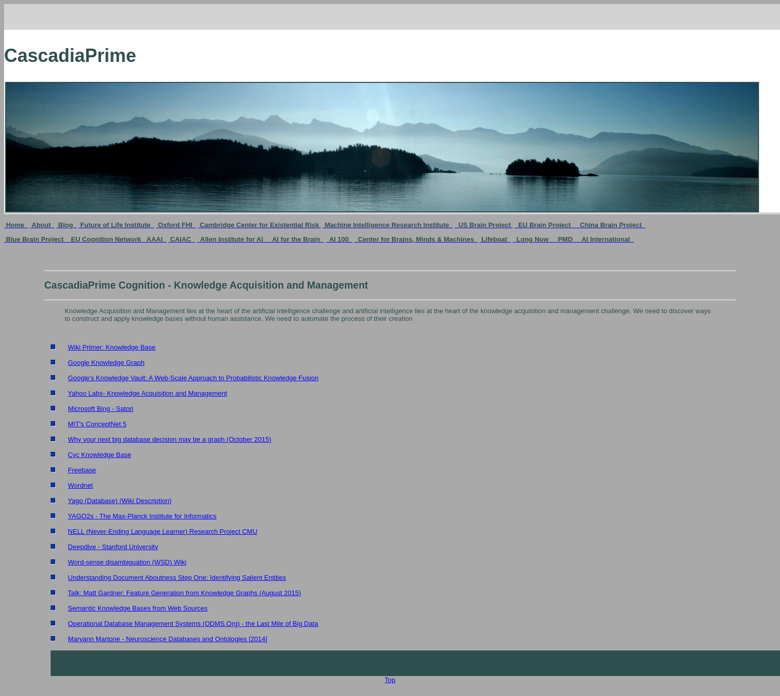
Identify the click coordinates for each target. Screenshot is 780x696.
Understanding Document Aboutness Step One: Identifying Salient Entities (177, 577)
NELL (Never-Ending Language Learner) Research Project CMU (162, 531)
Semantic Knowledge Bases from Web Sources (138, 608)
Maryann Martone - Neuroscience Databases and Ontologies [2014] (168, 639)
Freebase (82, 470)
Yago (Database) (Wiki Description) (120, 501)
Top (390, 680)
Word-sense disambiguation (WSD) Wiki (127, 562)
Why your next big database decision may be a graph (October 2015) (169, 439)
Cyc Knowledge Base (99, 455)
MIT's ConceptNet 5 (97, 424)
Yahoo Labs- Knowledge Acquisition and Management (147, 393)
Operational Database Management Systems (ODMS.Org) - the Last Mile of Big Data (193, 623)
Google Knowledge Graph (106, 362)
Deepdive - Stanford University (113, 547)
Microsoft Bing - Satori (100, 408)
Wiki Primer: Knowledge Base (111, 347)
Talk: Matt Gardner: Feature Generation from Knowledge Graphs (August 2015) (184, 593)
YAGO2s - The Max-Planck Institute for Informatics (142, 516)
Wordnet (80, 485)
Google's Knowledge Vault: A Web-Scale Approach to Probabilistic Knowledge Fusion (193, 378)
